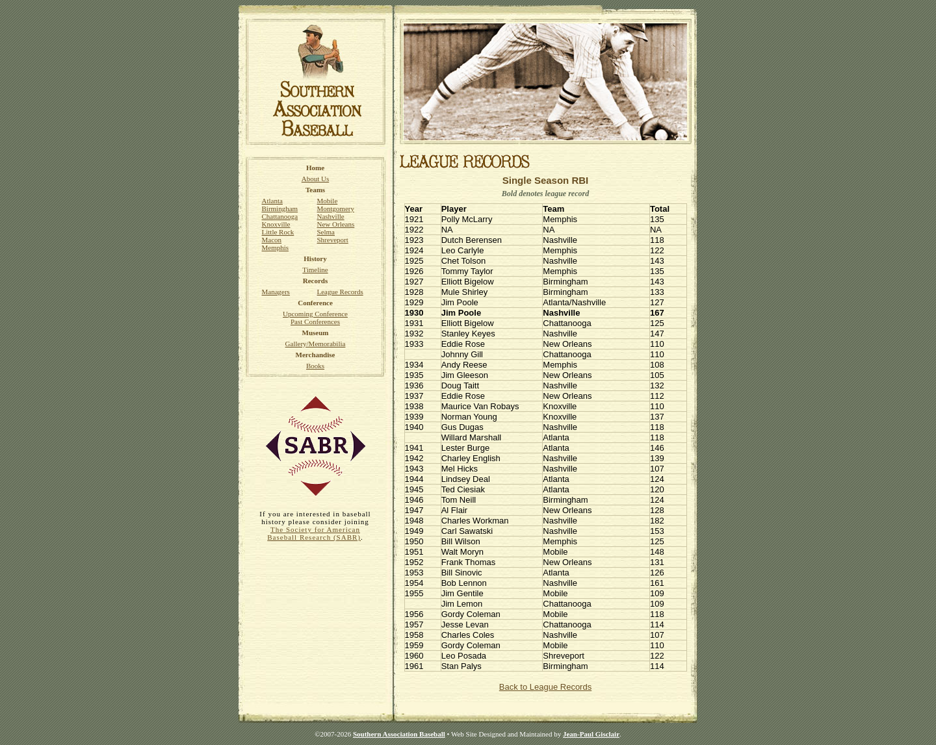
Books (315, 366)
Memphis (275, 247)
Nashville (330, 216)
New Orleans (336, 224)
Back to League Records (545, 687)
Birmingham (280, 208)
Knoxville (276, 224)
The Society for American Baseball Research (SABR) (314, 533)
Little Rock (278, 232)
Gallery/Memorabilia (315, 343)
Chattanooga (280, 216)
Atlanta (272, 201)
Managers (276, 292)
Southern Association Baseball (399, 734)
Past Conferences (315, 321)
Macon (272, 240)
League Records (340, 292)
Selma (326, 232)
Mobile (327, 201)
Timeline (315, 269)
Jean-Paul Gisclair (591, 734)
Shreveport (332, 240)
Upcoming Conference (315, 314)
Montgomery (335, 208)
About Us (315, 179)
